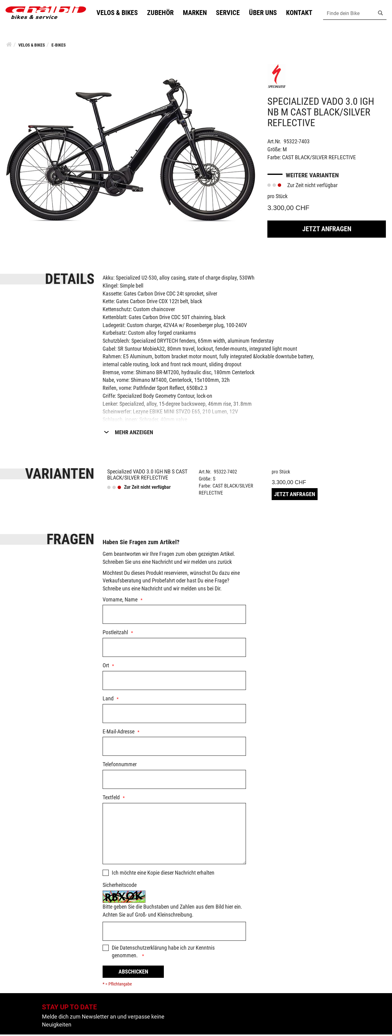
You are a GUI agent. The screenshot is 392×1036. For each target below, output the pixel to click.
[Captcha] (174, 932)
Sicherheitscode (120, 886)
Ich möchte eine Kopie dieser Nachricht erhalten (163, 874)
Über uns (266, 13)
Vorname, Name (120, 601)
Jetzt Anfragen (326, 230)
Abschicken (133, 973)
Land (108, 700)
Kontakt (302, 13)
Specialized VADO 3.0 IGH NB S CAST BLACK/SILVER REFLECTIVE (147, 476)
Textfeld (111, 799)
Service (231, 13)
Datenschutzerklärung (143, 949)
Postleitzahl (115, 634)
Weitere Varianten (312, 177)
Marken (197, 13)
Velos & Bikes (120, 13)
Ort (106, 667)
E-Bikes (58, 46)
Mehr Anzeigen (134, 434)
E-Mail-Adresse (118, 733)
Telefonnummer (120, 766)
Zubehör (163, 13)
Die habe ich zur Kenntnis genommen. (163, 953)
